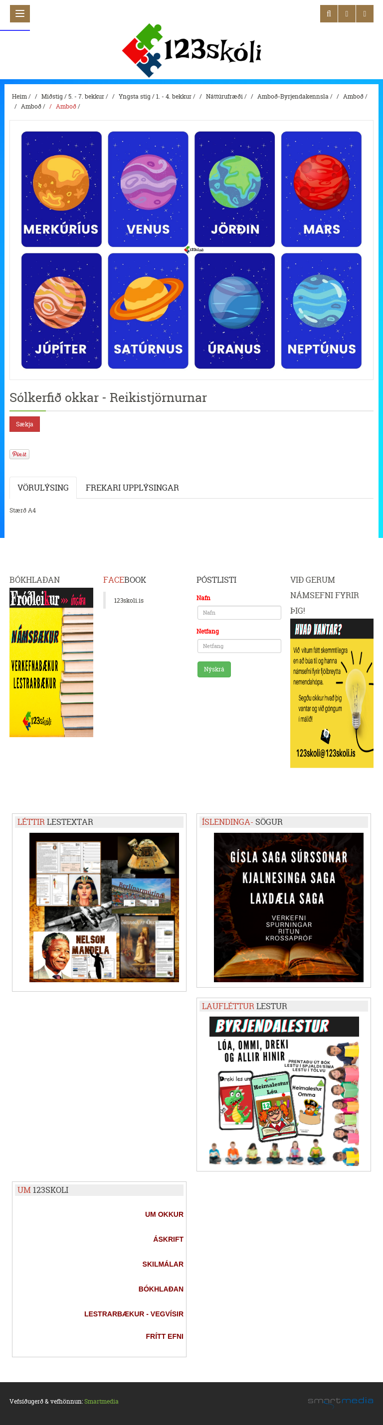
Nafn (203, 598)
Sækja (24, 424)
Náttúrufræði (224, 96)
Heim (19, 96)
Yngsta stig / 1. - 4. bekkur (155, 96)
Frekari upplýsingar (132, 487)
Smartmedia (101, 1401)
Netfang (207, 631)
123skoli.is (129, 600)
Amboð (353, 96)
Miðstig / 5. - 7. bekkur (72, 96)
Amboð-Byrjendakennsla (293, 96)
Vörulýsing (43, 487)
